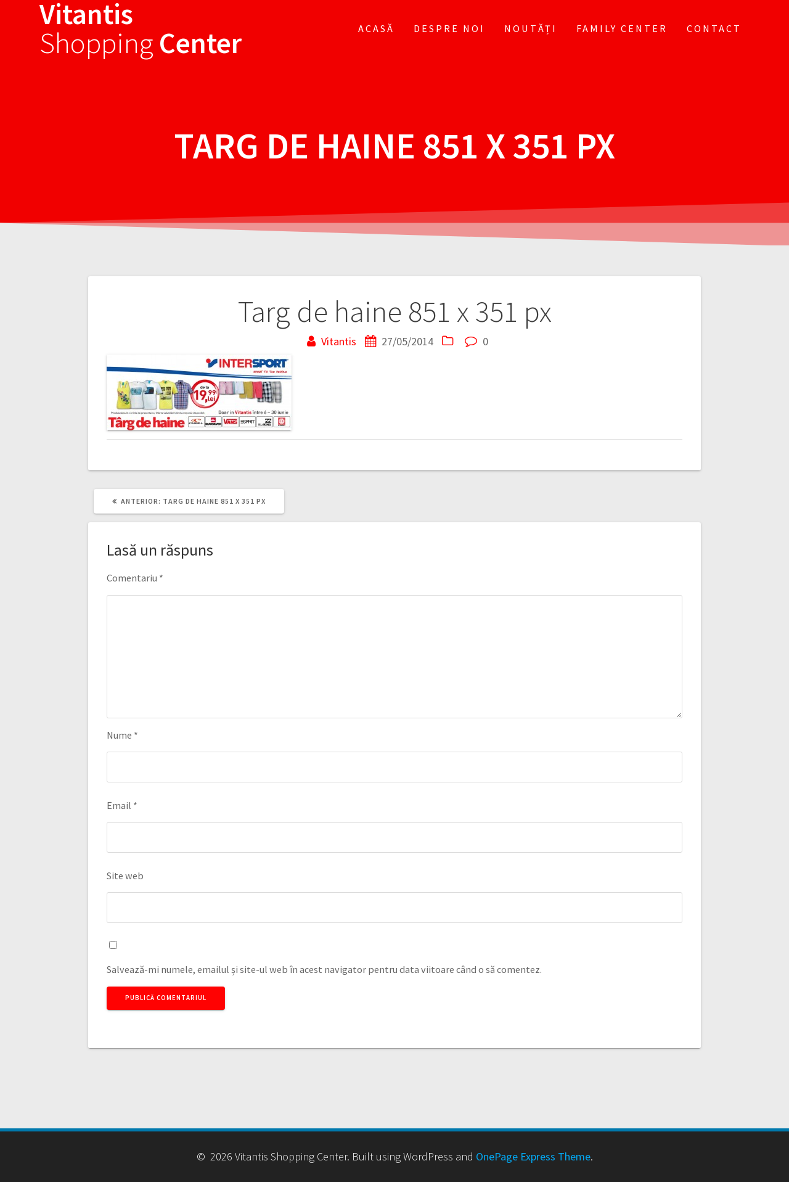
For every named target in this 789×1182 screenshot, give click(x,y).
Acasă (376, 28)
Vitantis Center (140, 29)
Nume (122, 735)
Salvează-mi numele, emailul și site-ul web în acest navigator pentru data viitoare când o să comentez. (324, 969)
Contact (714, 28)
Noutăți (530, 28)
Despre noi (449, 28)
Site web (125, 875)
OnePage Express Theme (533, 1156)
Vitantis (338, 341)
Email (122, 805)
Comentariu (135, 578)
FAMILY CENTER (622, 28)
